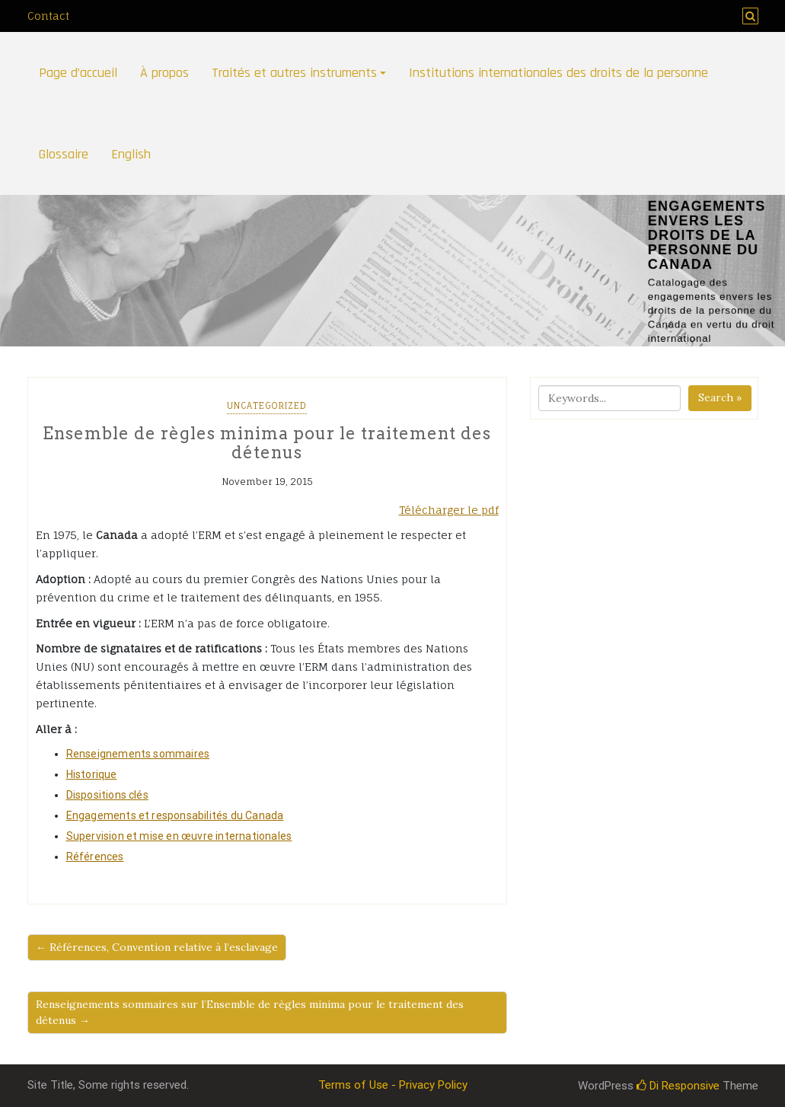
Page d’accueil (78, 72)
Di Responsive (678, 1086)
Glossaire (63, 154)
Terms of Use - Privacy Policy (392, 1085)
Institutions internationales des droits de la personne (558, 72)
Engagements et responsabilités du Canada (175, 815)
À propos (164, 72)
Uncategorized (267, 405)
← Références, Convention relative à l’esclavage (157, 947)
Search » (720, 397)
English (131, 154)
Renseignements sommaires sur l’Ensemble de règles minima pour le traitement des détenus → (250, 1012)
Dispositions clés (107, 795)
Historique (91, 774)
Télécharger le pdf (449, 509)
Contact (48, 15)
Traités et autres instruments (294, 72)
